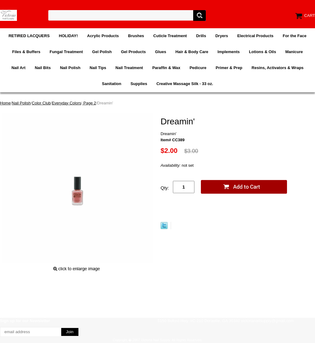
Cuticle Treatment (170, 35)
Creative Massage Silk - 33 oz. (184, 83)
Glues (160, 51)
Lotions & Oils (262, 51)
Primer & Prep (229, 67)
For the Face (294, 35)
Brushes (136, 35)
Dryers (221, 35)
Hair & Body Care (191, 51)
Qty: (165, 187)
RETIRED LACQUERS (29, 35)
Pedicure (197, 67)
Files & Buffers (26, 51)
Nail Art (18, 67)
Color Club (41, 103)
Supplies (138, 83)
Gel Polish (102, 51)
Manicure (294, 51)
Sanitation (111, 83)
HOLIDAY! (68, 35)
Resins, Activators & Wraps (278, 67)
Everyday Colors (66, 103)
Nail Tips (98, 67)
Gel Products (133, 51)
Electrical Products (255, 35)
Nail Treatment (129, 67)
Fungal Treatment (66, 51)
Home (5, 103)
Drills (201, 35)
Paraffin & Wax (166, 67)
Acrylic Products (103, 35)
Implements (228, 51)
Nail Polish (70, 67)
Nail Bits (43, 67)
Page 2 (89, 103)
